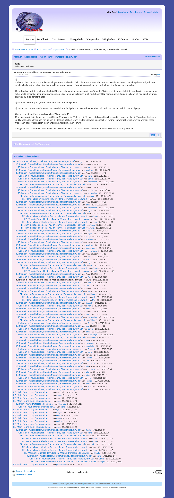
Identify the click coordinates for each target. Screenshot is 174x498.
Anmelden (123, 12)
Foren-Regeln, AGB (66, 484)
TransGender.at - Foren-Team (118, 487)
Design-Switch (151, 12)
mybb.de (76, 487)
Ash (87, 259)
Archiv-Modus (89, 484)
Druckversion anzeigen (25, 471)
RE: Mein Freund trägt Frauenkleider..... (32, 392)
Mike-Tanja (92, 251)
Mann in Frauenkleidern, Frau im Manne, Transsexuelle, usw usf (44, 161)
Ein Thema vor (42, 144)
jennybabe (90, 346)
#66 (158, 75)
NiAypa (89, 231)
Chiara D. (89, 303)
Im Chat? (42, 39)
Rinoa (88, 205)
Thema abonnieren (24, 475)
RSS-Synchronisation (103, 484)
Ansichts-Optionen (152, 56)
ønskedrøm (90, 248)
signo (82, 161)
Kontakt (55, 484)
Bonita (90, 179)
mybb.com (70, 487)
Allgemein (57, 49)
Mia (87, 285)
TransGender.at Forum (24, 49)
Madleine (89, 170)
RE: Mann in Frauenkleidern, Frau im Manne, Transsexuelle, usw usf (47, 164)
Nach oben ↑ (116, 484)
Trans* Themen (43, 49)
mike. (92, 228)
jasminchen (92, 181)
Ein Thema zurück (24, 144)
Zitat (153, 134)
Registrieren (136, 12)
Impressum (79, 484)
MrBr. (87, 487)
